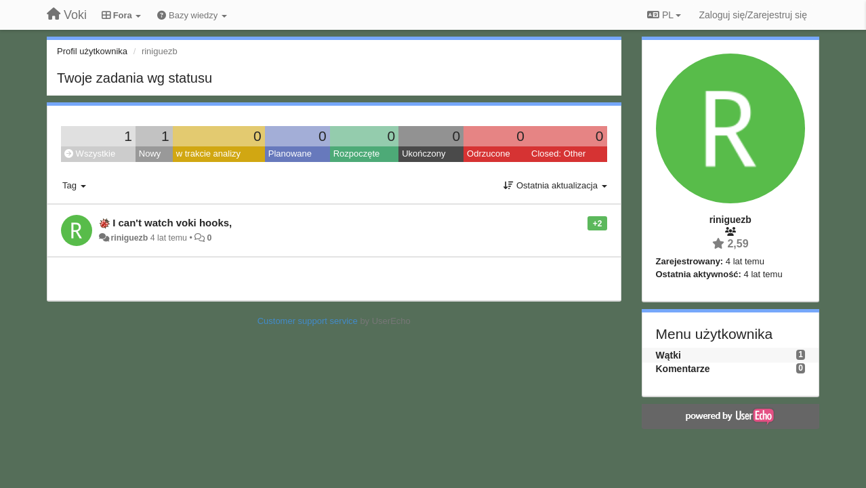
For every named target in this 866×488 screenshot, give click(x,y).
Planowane (290, 153)
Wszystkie (89, 153)
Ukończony (423, 153)
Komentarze (683, 368)
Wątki (668, 355)
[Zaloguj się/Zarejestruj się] (752, 14)
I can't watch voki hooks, (172, 222)
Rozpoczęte (356, 153)
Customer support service (307, 321)
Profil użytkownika (92, 51)
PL (664, 14)
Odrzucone (488, 153)
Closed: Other (558, 153)
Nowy (150, 153)
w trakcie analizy (208, 153)
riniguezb (129, 238)
